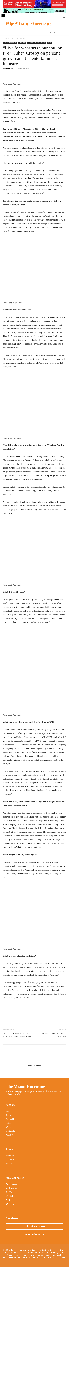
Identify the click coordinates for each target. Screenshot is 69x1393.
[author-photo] (34, 1187)
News (8, 1237)
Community (22, 42)
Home (5, 38)
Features (30, 42)
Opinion (9, 1249)
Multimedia (10, 1257)
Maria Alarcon (10, 68)
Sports (8, 1241)
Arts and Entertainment (15, 1245)
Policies (9, 1289)
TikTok (10, 1322)
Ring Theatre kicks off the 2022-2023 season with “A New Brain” (17, 1160)
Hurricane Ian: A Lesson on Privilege (54, 1160)
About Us (10, 1261)
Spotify (10, 1330)
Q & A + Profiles (40, 42)
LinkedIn (11, 1326)
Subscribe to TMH (34, 1352)
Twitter (10, 1318)
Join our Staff (11, 1285)
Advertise (10, 1281)
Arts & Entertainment (17, 38)
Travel (49, 42)
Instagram (11, 1314)
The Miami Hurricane (25, 1212)
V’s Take (9, 1253)
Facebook (11, 1310)
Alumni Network (34, 1360)
